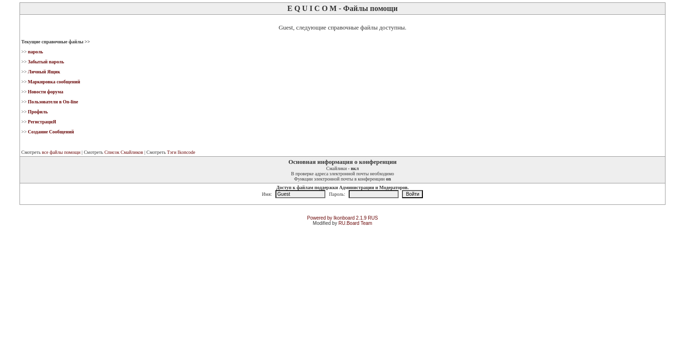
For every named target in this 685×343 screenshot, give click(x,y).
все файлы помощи (61, 152)
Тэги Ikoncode (181, 152)
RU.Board (348, 223)
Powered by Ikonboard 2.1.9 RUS (342, 218)
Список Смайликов (123, 152)
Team (366, 223)
